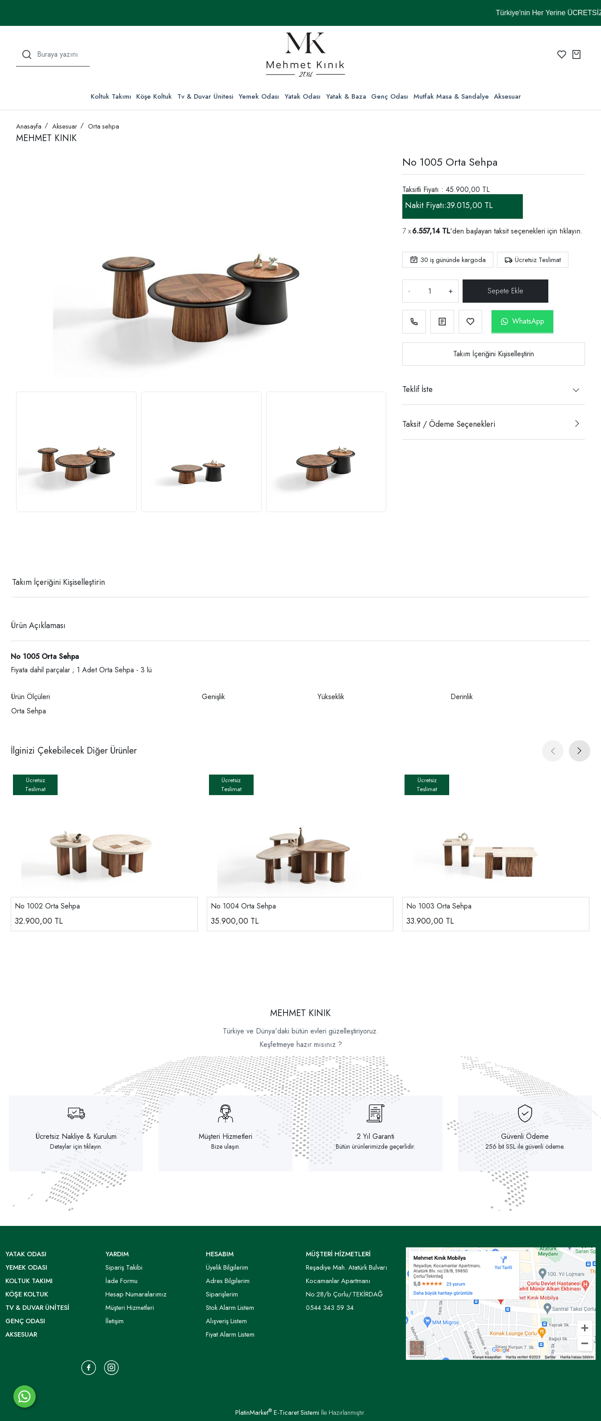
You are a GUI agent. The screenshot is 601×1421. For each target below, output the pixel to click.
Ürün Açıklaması (38, 625)
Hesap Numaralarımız (136, 1294)
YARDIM (117, 1254)
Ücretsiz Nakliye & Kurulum (76, 1136)
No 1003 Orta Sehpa (439, 906)
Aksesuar (507, 96)
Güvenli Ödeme (525, 1136)
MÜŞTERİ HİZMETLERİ (338, 1254)
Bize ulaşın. (225, 1146)
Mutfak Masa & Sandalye (451, 96)
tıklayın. (571, 231)
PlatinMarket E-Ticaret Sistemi (277, 1412)
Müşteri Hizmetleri (225, 1136)
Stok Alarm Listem (230, 1308)
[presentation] (552, 751)
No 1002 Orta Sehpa (47, 906)
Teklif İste (417, 389)
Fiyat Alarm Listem (230, 1334)
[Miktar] (429, 291)
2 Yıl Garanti (375, 1136)
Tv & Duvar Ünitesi (205, 96)
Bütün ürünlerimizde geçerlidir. (375, 1146)
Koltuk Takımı (111, 96)
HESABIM (220, 1254)
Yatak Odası (302, 96)
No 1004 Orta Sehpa (243, 906)
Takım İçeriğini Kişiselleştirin (493, 354)
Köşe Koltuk (154, 96)
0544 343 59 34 (330, 1308)
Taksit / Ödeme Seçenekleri (448, 424)
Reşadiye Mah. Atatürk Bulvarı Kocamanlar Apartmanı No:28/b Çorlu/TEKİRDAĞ (346, 1281)
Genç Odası (389, 96)
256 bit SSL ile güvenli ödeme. (524, 1146)
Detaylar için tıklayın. (76, 1146)
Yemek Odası (258, 96)
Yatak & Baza (346, 96)
